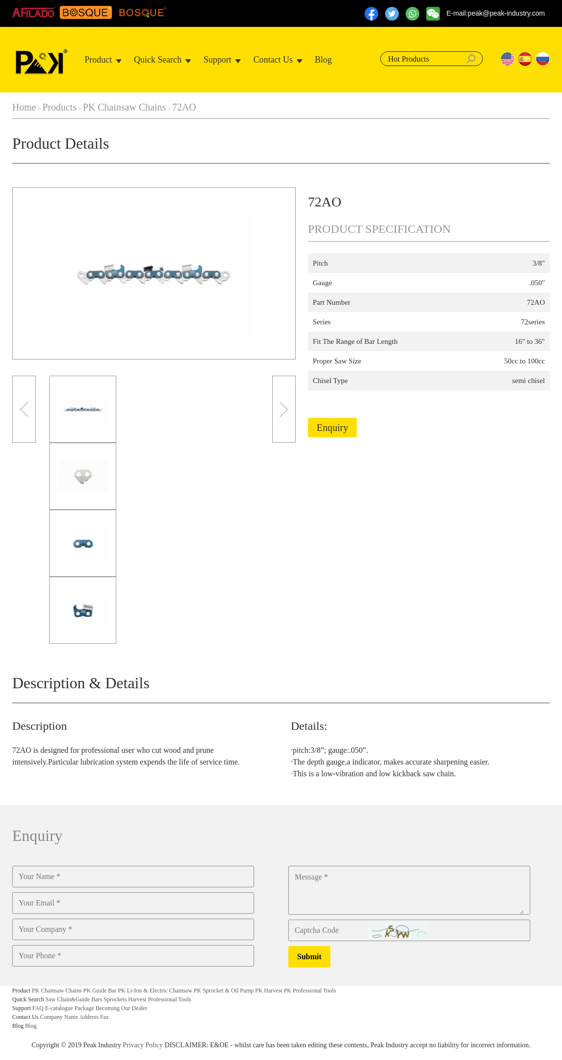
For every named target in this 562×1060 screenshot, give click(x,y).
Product (98, 60)
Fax (104, 1017)
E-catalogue (59, 1008)
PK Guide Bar (99, 990)
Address (88, 1017)
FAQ (37, 1008)
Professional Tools (170, 999)
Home (24, 107)
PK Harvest (268, 990)
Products (60, 107)
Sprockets (115, 999)
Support (217, 60)
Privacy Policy (143, 1045)
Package (84, 1008)
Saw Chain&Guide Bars (73, 999)
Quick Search (157, 60)
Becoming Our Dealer (121, 1008)
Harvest (137, 999)
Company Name (59, 1017)
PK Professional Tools (310, 990)
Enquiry (332, 427)
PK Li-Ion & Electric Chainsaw (155, 990)
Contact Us (273, 60)
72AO (184, 107)
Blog (323, 60)
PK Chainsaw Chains (124, 107)
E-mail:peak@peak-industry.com (496, 13)
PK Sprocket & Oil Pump (224, 990)
